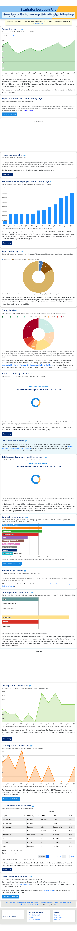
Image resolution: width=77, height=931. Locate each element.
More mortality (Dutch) (11, 799)
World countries (34, 919)
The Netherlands (34, 915)
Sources (57, 915)
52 (67, 856)
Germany (32, 917)
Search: (62, 811)
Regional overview (9, 114)
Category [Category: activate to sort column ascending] (30, 816)
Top (56, 905)
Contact (57, 919)
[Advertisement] (38, 137)
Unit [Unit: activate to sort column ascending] (54, 816)
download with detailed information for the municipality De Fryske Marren (28, 365)
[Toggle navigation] (39, 3)
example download (23, 884)
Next (72, 856)
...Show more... (28, 110)
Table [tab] (12, 35)
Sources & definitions (10, 897)
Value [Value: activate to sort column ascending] (42, 816)
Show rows (9, 853)
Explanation (7, 174)
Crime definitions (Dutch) (11, 564)
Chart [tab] (5, 35)
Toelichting (7, 243)
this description (48, 890)
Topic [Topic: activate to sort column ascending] (5, 816)
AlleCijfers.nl (39, 24)
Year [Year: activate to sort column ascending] (70, 816)
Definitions (58, 917)
